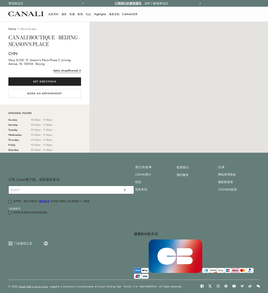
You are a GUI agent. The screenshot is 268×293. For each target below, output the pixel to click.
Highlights (100, 14)
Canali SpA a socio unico (33, 286)
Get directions (44, 81)
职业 (138, 182)
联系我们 (183, 167)
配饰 (80, 14)
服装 (64, 14)
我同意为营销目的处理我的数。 (31, 212)
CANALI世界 (130, 14)
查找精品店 (15, 3)
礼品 (88, 14)
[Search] (257, 14)
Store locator (28, 29)
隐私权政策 (225, 182)
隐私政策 (44, 201)
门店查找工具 (23, 243)
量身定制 (114, 14)
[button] (257, 14)
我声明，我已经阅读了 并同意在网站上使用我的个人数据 (51, 201)
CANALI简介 (143, 174)
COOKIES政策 (227, 189)
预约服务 (183, 175)
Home (12, 29)
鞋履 (72, 14)
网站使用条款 (227, 174)
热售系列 (141, 189)
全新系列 (53, 14)
